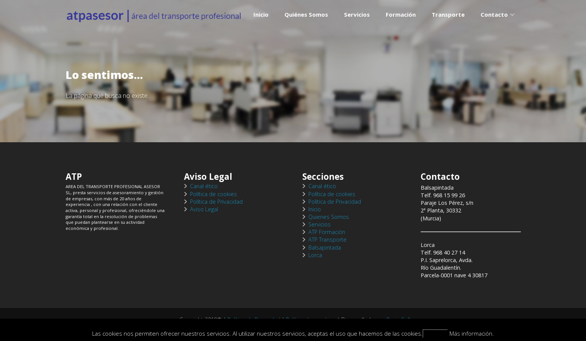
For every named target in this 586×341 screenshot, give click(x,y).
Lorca (315, 255)
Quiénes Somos (306, 24)
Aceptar (435, 333)
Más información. (471, 333)
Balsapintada (324, 247)
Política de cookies (213, 194)
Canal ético (204, 186)
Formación (401, 24)
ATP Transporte (327, 239)
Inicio (261, 24)
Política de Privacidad (216, 201)
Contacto (494, 24)
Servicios (357, 24)
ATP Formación (326, 232)
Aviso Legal (204, 209)
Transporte (448, 24)
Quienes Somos (328, 216)
